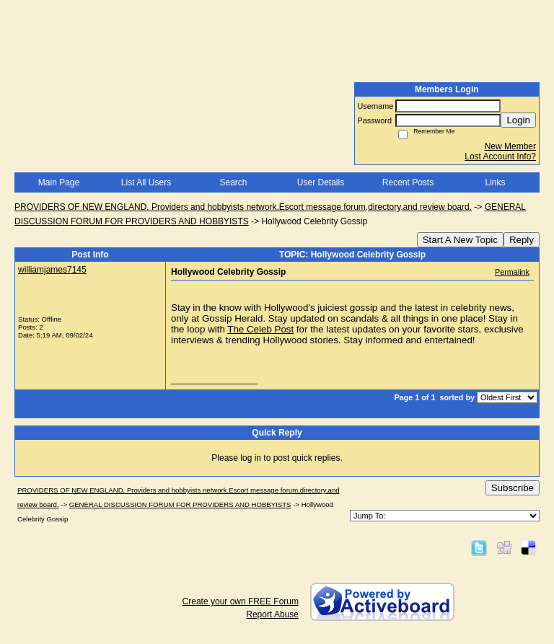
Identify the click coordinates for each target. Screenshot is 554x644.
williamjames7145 (52, 270)
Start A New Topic (460, 239)
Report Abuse (272, 614)
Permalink (512, 272)
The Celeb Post (260, 329)
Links (495, 182)
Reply (521, 239)
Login (518, 120)
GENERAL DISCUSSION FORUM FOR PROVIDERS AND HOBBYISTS (180, 504)
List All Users (146, 182)
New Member (510, 146)
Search (233, 182)
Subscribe (512, 487)
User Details (320, 182)
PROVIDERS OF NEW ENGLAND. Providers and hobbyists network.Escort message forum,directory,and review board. (243, 207)
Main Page (58, 182)
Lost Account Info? (500, 156)
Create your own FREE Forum (241, 601)
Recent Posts (408, 182)
